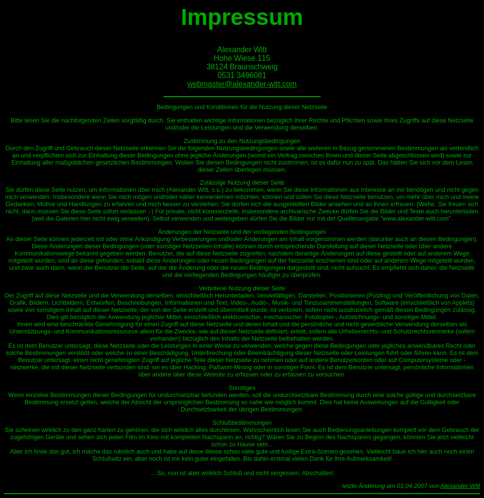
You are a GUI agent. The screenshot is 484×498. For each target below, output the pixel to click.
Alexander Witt (460, 485)
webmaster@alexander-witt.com (242, 84)
